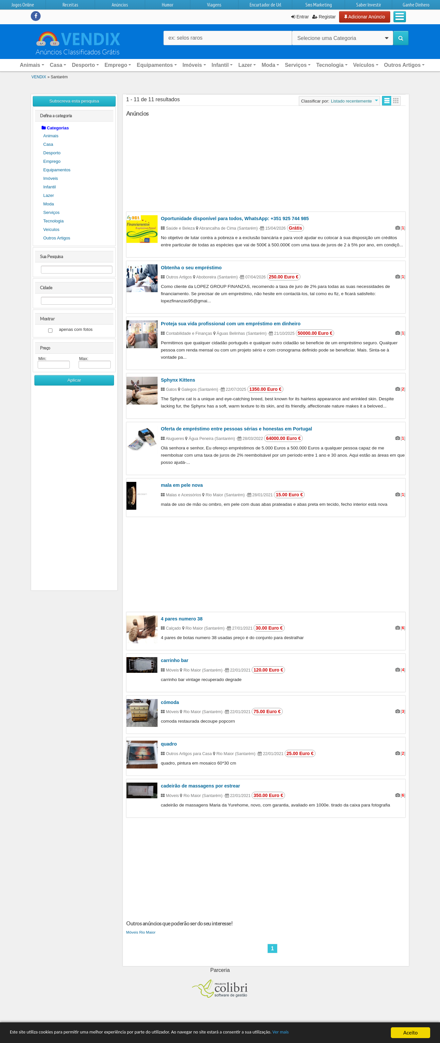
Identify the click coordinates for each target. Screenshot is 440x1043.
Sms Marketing (318, 5)
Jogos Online (22, 5)
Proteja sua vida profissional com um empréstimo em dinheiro (230, 323)
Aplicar (74, 380)
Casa (48, 144)
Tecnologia (53, 220)
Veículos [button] (363, 65)
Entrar (300, 16)
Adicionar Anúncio (364, 16)
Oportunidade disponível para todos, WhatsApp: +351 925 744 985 (235, 218)
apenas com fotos (76, 330)
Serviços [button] (296, 65)
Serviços (51, 212)
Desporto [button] (83, 65)
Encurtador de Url (265, 5)
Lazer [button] (245, 65)
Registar (324, 16)
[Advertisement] (74, 490)
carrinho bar (174, 660)
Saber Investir (368, 5)
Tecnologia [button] (329, 65)
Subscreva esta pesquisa (74, 101)
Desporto (52, 152)
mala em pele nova (182, 485)
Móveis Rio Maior (141, 932)
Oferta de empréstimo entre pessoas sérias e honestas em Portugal (236, 428)
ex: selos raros (185, 38)
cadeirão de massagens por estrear (200, 785)
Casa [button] (56, 65)
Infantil (49, 186)
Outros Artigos (56, 238)
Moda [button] (268, 65)
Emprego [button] (116, 65)
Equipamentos (56, 169)
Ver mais (333, 1033)
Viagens (214, 5)
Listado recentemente (351, 101)
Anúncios (120, 5)
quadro (169, 744)
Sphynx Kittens (178, 380)
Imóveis (50, 178)
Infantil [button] (220, 65)
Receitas (70, 5)
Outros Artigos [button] (402, 65)
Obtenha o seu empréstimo (191, 267)
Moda (48, 203)
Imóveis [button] (192, 65)
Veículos (51, 229)
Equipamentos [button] (155, 65)
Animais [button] (30, 65)
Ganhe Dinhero (416, 5)
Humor (167, 5)
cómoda (170, 702)
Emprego (52, 161)
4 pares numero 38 (181, 618)
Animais (50, 135)
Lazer (48, 195)
